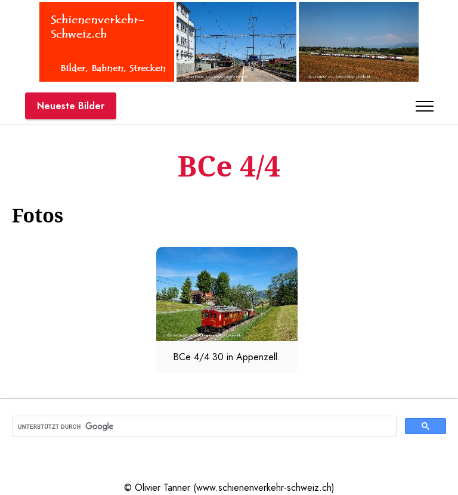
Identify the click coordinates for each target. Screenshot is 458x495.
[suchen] (203, 426)
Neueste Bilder (70, 106)
